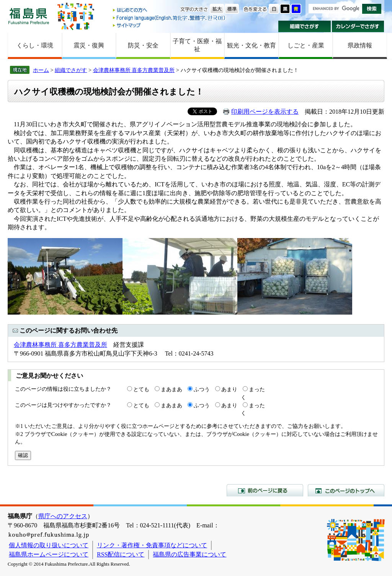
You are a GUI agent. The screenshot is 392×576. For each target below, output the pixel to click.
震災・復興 (89, 45)
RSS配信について (120, 554)
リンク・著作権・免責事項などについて (152, 545)
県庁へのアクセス (62, 516)
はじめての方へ (169, 10)
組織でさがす (304, 26)
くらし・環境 (34, 45)
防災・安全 (143, 45)
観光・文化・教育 (251, 45)
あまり (229, 389)
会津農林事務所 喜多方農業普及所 (134, 70)
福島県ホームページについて (48, 554)
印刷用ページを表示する (265, 111)
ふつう (202, 389)
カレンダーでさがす (358, 26)
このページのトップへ (346, 490)
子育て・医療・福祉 (197, 45)
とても (141, 389)
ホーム (41, 70)
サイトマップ (169, 25)
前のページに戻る (265, 490)
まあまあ (171, 389)
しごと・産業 (305, 45)
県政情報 (360, 45)
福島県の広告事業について (189, 554)
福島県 (29, 16)
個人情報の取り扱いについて (48, 545)
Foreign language (169, 17)
